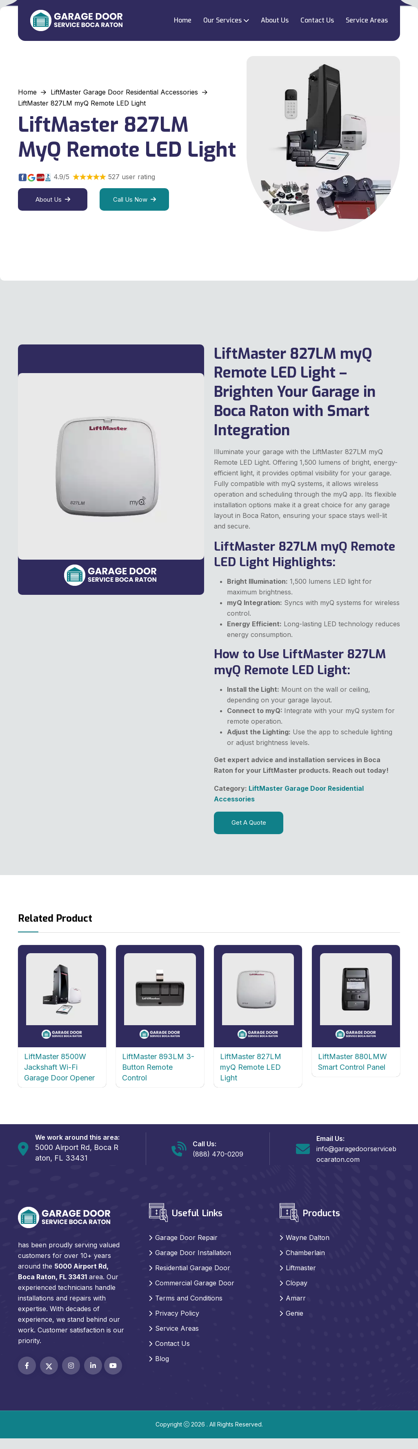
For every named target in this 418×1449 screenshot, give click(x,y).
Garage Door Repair (186, 1237)
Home (182, 20)
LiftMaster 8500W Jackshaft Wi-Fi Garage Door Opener (59, 1067)
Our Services (222, 20)
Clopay (296, 1283)
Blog (162, 1358)
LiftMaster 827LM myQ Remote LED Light (250, 1067)
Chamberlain (305, 1253)
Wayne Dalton (307, 1237)
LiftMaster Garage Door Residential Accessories (124, 92)
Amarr (296, 1298)
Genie (294, 1313)
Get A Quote (248, 822)
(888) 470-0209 (218, 1154)
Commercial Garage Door (194, 1283)
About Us (275, 20)
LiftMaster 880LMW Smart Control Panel (352, 1061)
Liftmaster (301, 1268)
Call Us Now (134, 199)
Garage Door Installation (193, 1253)
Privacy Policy (177, 1313)
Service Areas (367, 20)
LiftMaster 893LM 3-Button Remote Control (158, 1067)
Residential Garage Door (192, 1268)
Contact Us (317, 20)
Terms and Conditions (188, 1298)
